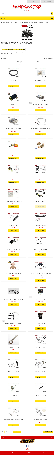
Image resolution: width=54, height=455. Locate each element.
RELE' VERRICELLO (40, 299)
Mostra (18, 61)
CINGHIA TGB (13, 80)
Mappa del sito (46, 453)
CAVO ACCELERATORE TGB (40, 249)
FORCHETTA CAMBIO (40, 371)
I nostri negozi (8, 453)
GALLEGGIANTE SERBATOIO (40, 201)
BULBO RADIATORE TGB (13, 177)
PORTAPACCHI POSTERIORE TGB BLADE (13, 299)
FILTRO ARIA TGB (13, 104)
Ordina (38, 61)
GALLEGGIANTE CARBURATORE (13, 201)
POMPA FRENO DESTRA (13, 249)
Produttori (4, 437)
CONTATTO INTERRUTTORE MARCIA (13, 419)
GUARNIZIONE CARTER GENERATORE (40, 129)
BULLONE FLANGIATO (40, 395)
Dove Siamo (38, 453)
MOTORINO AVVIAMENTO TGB (40, 104)
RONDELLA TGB (40, 347)
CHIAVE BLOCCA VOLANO (13, 347)
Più (1, 55)
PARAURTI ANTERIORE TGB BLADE (13, 323)
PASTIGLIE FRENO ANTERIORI (13, 273)
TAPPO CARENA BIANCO (40, 419)
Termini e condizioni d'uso (20, 453)
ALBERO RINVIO (13, 395)
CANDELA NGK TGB (13, 153)
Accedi (27, 10)
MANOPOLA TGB (13, 225)
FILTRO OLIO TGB (40, 323)
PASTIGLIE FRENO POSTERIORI (40, 153)
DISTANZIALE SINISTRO (13, 371)
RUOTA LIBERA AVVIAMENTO (13, 129)
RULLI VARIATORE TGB (40, 80)
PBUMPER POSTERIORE (41, 225)
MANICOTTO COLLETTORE (40, 177)
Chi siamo (30, 453)
